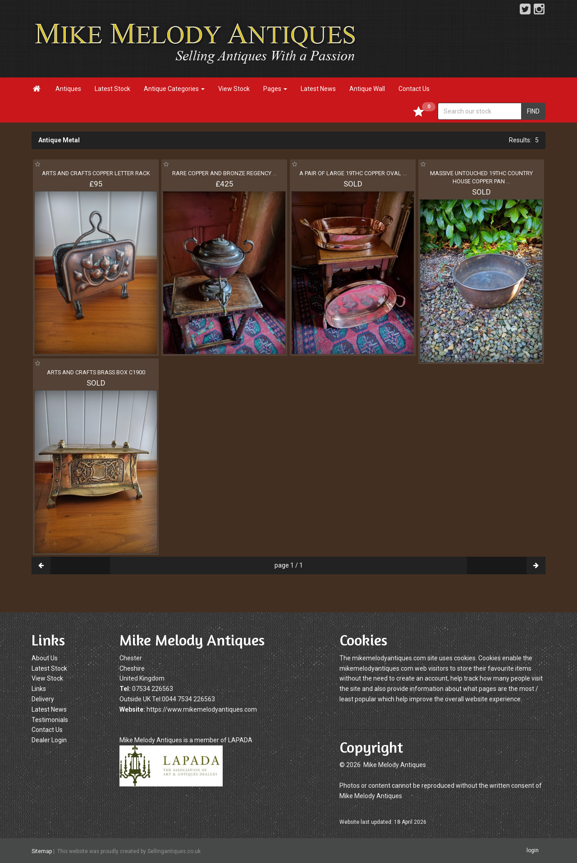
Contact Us (414, 88)
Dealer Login (49, 740)
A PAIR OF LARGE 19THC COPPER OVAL (353, 173)
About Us (45, 658)
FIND (533, 111)
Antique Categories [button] (174, 88)
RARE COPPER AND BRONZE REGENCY (224, 173)
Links (39, 688)
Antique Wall (367, 88)
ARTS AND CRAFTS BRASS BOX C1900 (96, 372)
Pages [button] (275, 88)
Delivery (43, 699)
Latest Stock (112, 88)
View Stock (234, 88)
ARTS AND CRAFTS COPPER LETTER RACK (96, 173)
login (533, 850)
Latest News (318, 88)
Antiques (68, 88)
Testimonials (50, 719)
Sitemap (42, 851)
